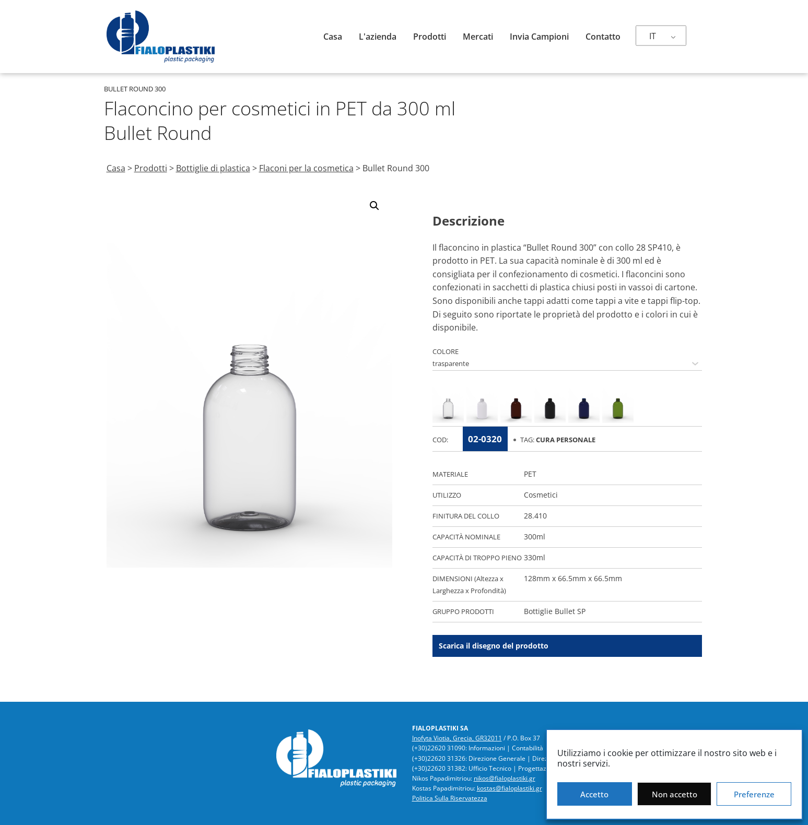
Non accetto (674, 794)
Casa (332, 36)
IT (652, 36)
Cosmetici (541, 495)
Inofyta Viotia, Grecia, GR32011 (457, 738)
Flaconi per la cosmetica (306, 168)
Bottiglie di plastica (213, 168)
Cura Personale (565, 439)
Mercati (478, 36)
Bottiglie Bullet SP (554, 611)
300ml (534, 536)
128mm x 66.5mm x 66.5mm (573, 578)
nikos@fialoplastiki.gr (504, 778)
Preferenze (754, 794)
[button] (374, 205)
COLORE (445, 351)
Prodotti (429, 36)
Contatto (602, 36)
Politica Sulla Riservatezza (449, 798)
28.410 (535, 516)
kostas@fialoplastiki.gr (509, 788)
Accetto (594, 794)
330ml (534, 557)
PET (530, 474)
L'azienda (377, 36)
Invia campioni (539, 36)
